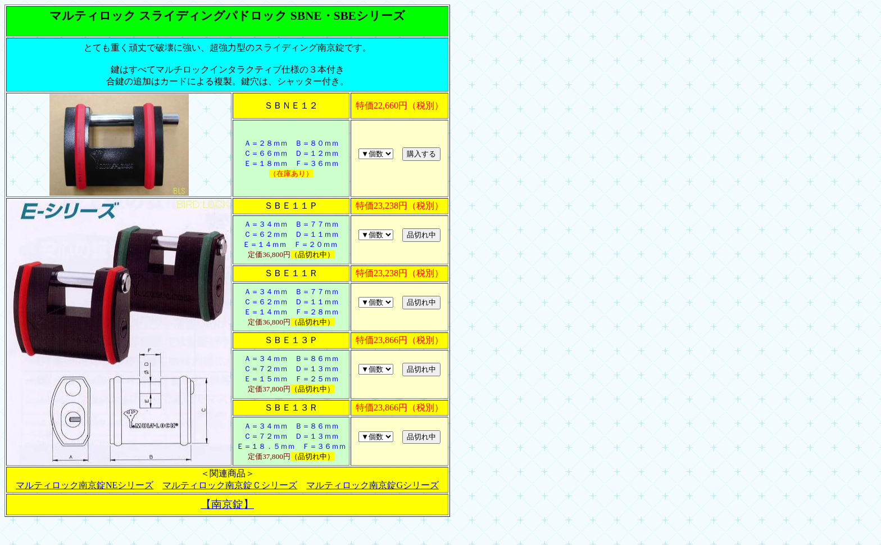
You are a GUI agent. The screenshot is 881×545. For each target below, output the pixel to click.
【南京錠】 (227, 504)
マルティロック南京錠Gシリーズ (372, 485)
